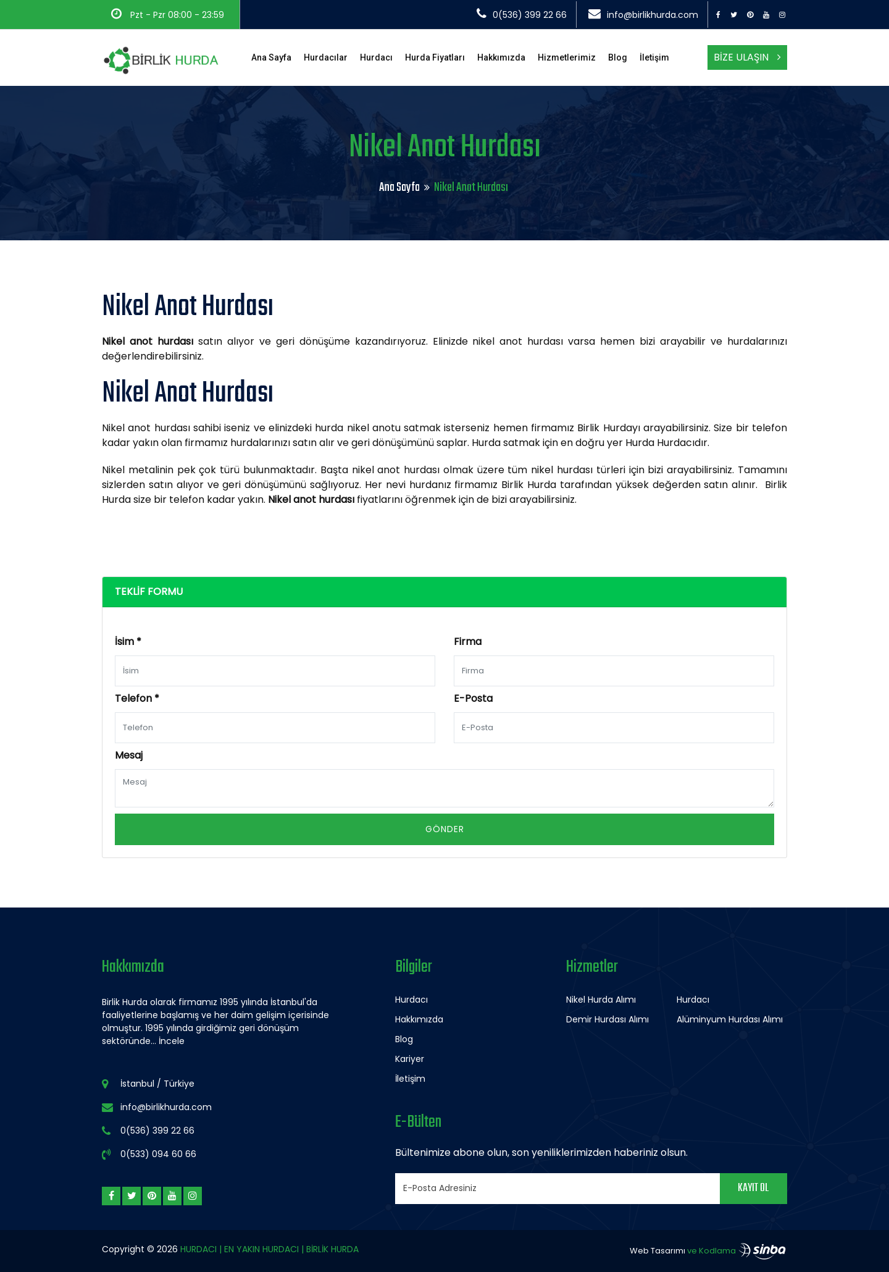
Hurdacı (376, 57)
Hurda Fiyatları (435, 57)
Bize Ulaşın (747, 57)
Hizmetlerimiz (567, 57)
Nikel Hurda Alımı (601, 999)
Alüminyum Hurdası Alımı (730, 1019)
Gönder (444, 829)
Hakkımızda (501, 57)
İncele (172, 1041)
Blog (617, 57)
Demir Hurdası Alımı (607, 1019)
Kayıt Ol (753, 1188)
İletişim (654, 57)
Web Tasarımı (657, 1251)
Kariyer (409, 1059)
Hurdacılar (326, 57)
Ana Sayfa (271, 57)
